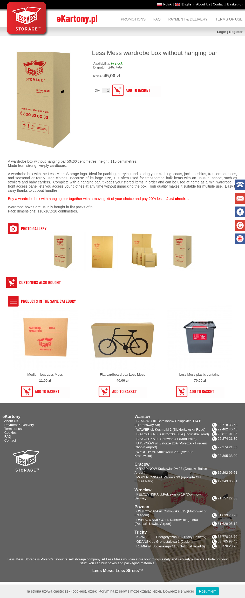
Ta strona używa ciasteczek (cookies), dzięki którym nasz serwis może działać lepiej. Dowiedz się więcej (110, 591)
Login (221, 32)
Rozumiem (207, 591)
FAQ (157, 19)
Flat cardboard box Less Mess (122, 374)
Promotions (133, 19)
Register (236, 32)
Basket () (234, 4)
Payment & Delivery (187, 19)
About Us (203, 4)
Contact (218, 4)
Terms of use (229, 19)
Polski (167, 4)
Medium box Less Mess (45, 374)
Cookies (10, 433)
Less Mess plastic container (200, 374)
